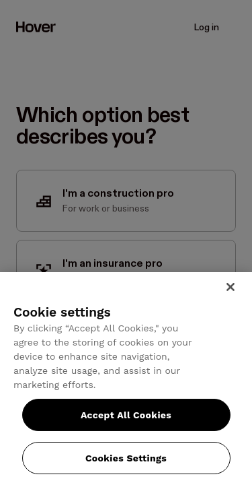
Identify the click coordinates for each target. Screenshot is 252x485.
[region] (126, 378)
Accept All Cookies (126, 415)
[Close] (230, 287)
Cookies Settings (126, 458)
